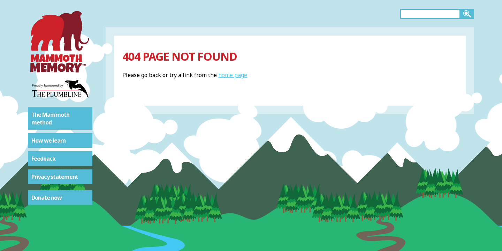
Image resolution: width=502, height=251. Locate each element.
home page (232, 75)
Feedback (43, 158)
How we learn (48, 140)
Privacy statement (54, 177)
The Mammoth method (50, 118)
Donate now (46, 197)
